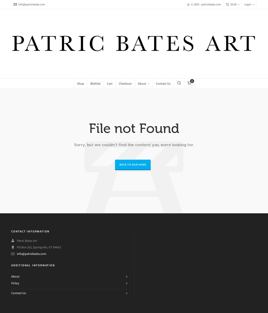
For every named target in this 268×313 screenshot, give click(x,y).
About (15, 276)
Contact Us (18, 293)
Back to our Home (133, 164)
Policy (15, 283)
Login (249, 4)
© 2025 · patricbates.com (204, 4)
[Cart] (233, 4)
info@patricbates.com (29, 4)
